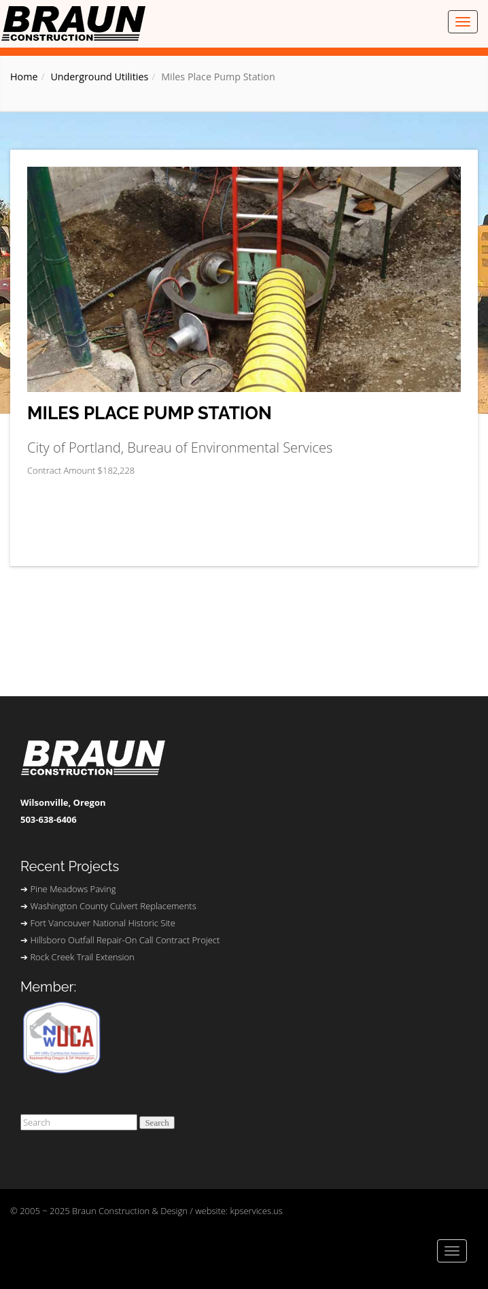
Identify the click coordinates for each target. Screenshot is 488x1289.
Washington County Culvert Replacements (113, 906)
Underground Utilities (99, 76)
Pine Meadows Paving (73, 889)
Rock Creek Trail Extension (82, 957)
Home (23, 76)
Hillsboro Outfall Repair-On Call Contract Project (125, 940)
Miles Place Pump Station (149, 413)
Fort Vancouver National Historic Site (102, 923)
